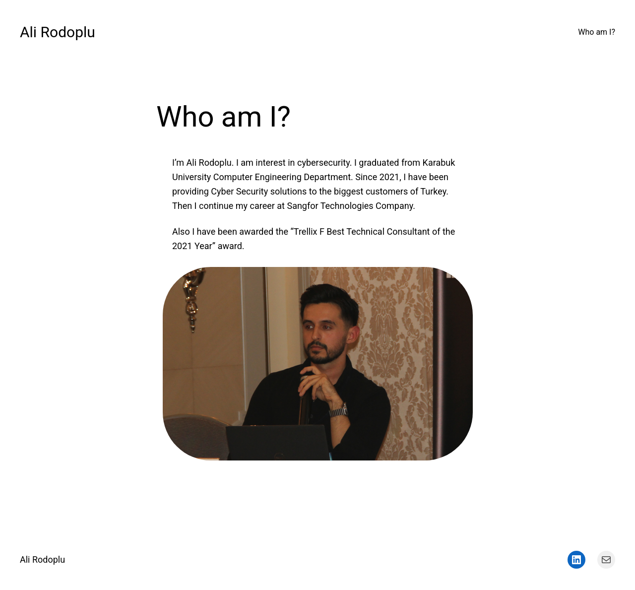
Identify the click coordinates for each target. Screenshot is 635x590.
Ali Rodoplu (57, 32)
